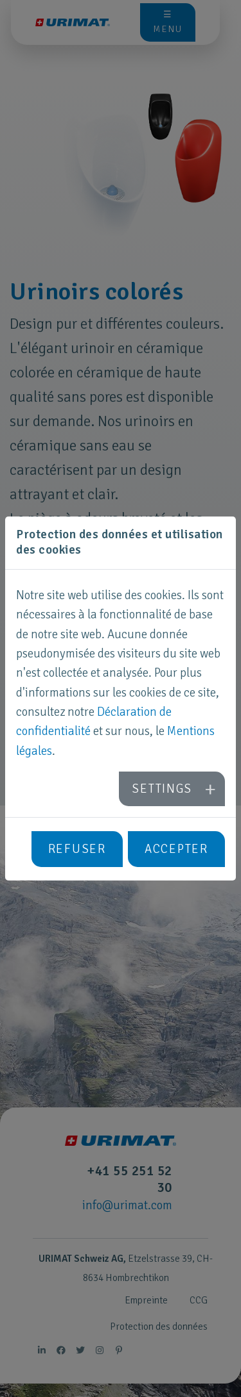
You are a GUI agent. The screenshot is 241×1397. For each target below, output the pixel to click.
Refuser (77, 849)
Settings (162, 789)
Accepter (176, 849)
